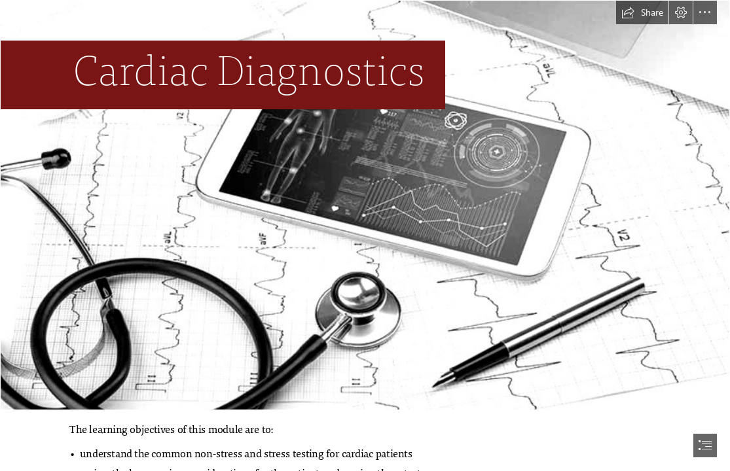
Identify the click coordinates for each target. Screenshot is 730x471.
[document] (365, 235)
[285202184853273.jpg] (365, 205)
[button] (642, 12)
